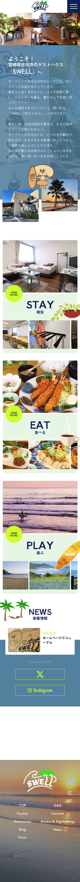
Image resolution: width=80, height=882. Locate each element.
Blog (22, 838)
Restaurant (22, 830)
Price (22, 846)
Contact (57, 822)
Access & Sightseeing (57, 830)
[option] (55, 334)
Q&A (57, 814)
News (57, 838)
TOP (22, 814)
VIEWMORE (14, 293)
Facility (22, 822)
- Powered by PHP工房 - (40, 661)
